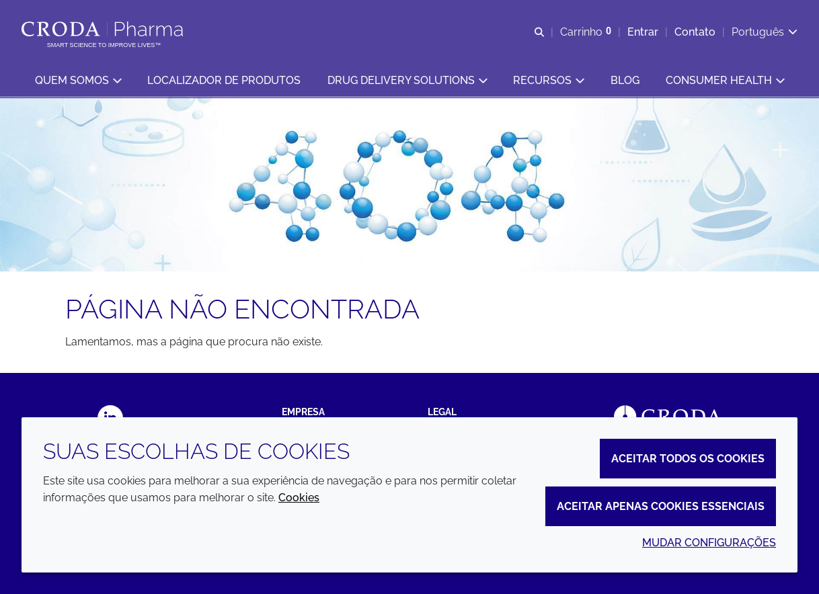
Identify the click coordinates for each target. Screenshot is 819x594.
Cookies (298, 497)
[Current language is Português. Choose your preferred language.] (764, 32)
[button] (78, 81)
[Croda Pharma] (104, 28)
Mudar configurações (709, 542)
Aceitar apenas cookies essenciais (661, 506)
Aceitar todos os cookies (688, 458)
